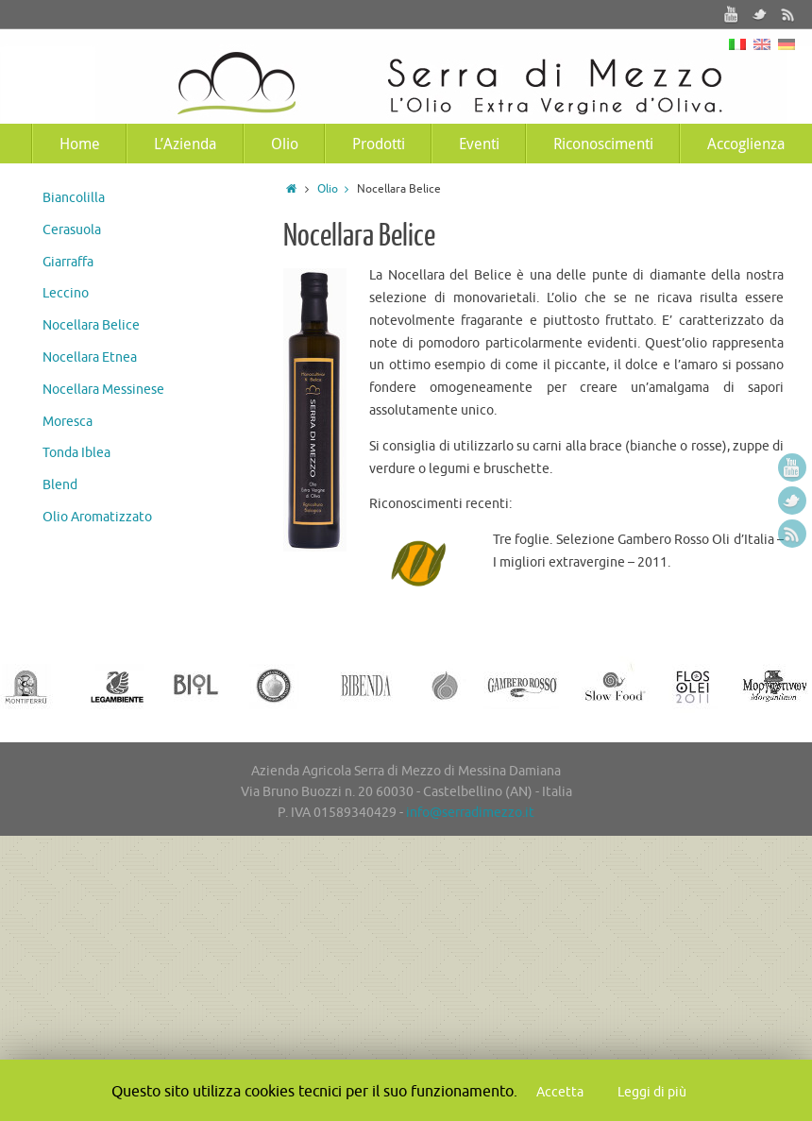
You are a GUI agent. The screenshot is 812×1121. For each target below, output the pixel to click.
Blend (59, 485)
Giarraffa (67, 262)
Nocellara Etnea (89, 357)
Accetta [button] (560, 1092)
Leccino (65, 293)
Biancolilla (73, 198)
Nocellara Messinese (103, 390)
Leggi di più (651, 1092)
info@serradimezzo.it (470, 813)
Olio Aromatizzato (97, 517)
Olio (337, 189)
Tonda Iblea (76, 453)
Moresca (67, 422)
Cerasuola (71, 230)
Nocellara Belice (91, 325)
